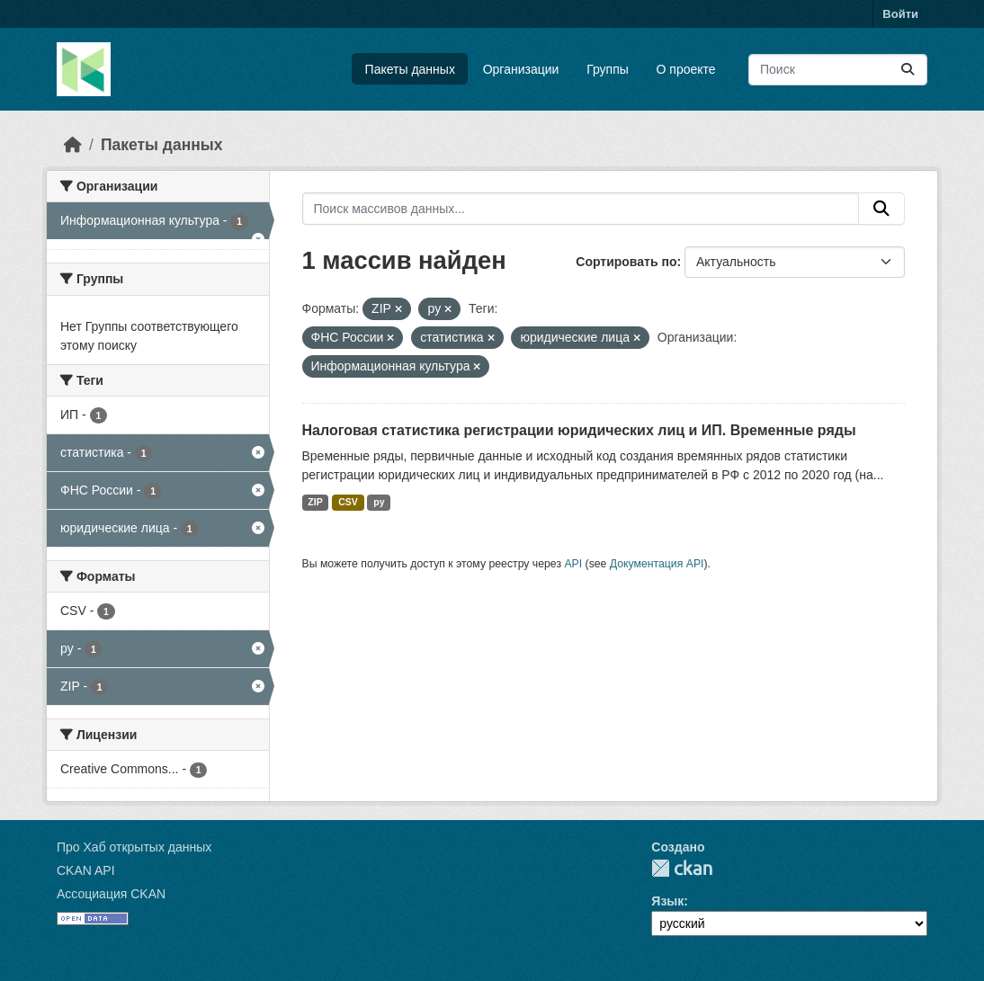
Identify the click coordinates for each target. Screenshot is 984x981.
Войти (900, 14)
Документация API (657, 563)
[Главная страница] (73, 145)
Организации (521, 69)
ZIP (315, 501)
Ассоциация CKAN (111, 894)
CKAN (681, 868)
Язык (667, 901)
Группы (607, 69)
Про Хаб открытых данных (134, 847)
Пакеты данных (410, 69)
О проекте (686, 69)
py (378, 501)
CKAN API (86, 870)
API (573, 563)
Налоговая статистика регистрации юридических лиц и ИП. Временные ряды (579, 430)
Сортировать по (626, 261)
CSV (348, 501)
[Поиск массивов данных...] (837, 69)
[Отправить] (908, 69)
